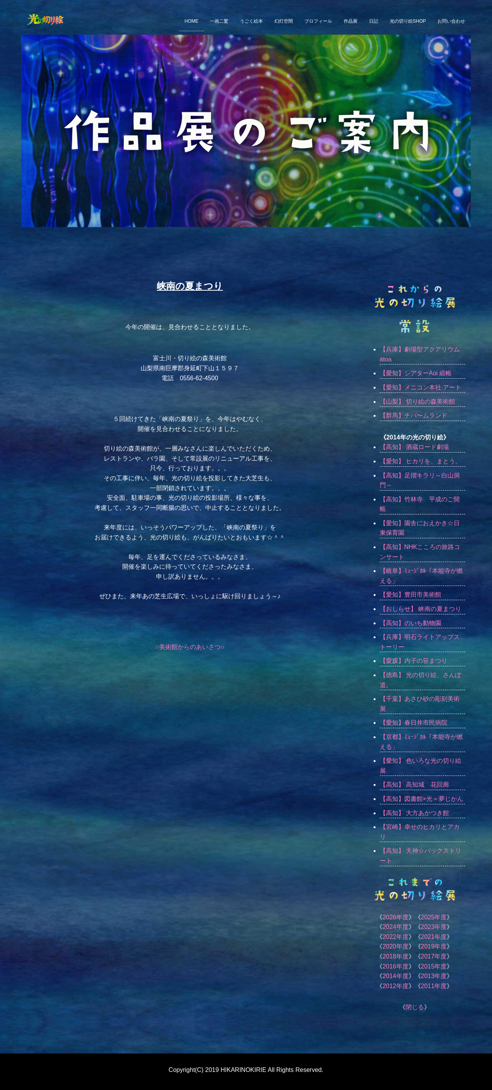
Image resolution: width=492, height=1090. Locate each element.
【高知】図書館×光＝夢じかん (421, 798)
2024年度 (395, 927)
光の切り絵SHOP (408, 21)
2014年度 (395, 976)
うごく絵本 (251, 21)
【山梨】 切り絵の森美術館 (417, 401)
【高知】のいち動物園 (410, 623)
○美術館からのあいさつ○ (189, 647)
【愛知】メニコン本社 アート (420, 387)
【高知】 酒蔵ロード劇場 (414, 447)
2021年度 (434, 937)
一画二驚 (219, 21)
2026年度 (395, 917)
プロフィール (318, 21)
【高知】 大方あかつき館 (414, 813)
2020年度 (395, 946)
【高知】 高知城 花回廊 (414, 784)
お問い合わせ (451, 21)
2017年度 (434, 956)
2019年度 (434, 946)
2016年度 (395, 966)
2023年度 (434, 927)
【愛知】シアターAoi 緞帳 (416, 373)
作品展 (350, 21)
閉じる (415, 1007)
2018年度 (395, 956)
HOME (191, 21)
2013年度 (434, 976)
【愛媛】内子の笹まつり (413, 660)
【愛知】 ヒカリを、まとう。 (420, 461)
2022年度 (395, 937)
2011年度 (434, 986)
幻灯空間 (283, 21)
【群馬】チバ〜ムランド (413, 415)
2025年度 (434, 917)
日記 (373, 21)
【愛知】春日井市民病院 (413, 722)
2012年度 (395, 986)
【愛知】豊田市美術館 (410, 594)
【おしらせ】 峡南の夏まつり (420, 609)
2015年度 (434, 966)
